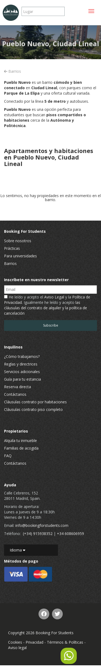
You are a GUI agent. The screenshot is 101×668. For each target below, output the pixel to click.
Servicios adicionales (22, 371)
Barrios (12, 71)
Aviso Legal (54, 297)
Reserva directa (17, 386)
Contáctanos (15, 394)
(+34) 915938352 (38, 533)
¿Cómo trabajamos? (22, 356)
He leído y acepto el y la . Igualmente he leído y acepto (47, 305)
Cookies (15, 642)
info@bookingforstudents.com (41, 525)
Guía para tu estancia (22, 379)
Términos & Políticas (65, 642)
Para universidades (20, 255)
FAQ (8, 455)
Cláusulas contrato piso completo (33, 409)
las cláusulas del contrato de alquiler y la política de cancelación (45, 308)
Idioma (17, 550)
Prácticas (12, 248)
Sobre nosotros (17, 240)
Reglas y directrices (20, 364)
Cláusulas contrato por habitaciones (35, 401)
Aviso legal (17, 647)
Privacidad (34, 642)
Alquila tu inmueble (20, 440)
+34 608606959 (70, 533)
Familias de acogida (21, 448)
